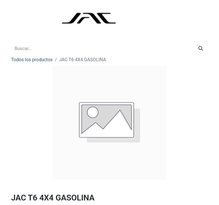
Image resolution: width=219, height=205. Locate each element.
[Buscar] (201, 48)
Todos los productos (32, 59)
